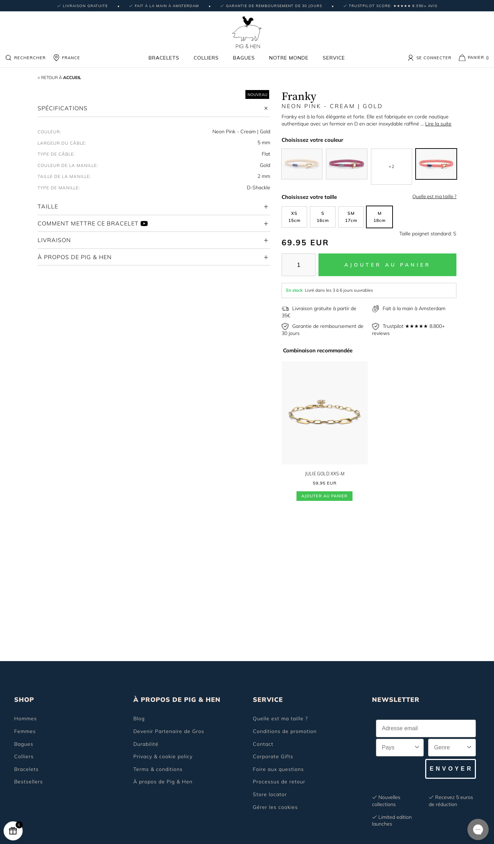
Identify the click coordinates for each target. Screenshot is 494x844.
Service (334, 58)
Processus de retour (279, 781)
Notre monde (289, 58)
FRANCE (66, 57)
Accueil (67, 76)
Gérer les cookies (275, 807)
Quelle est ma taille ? (434, 196)
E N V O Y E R (450, 769)
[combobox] (397, 747)
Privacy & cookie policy (163, 756)
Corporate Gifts (273, 756)
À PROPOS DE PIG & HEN (177, 699)
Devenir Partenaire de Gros (168, 731)
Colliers (206, 58)
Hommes (25, 718)
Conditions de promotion (285, 731)
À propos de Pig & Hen (163, 781)
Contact (263, 744)
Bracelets (164, 58)
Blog (139, 718)
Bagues (244, 58)
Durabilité (146, 744)
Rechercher (25, 57)
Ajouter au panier (324, 496)
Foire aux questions (278, 769)
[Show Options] (417, 747)
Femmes (25, 731)
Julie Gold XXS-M (324, 474)
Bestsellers (28, 781)
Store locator (270, 794)
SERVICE (268, 699)
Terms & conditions (158, 769)
